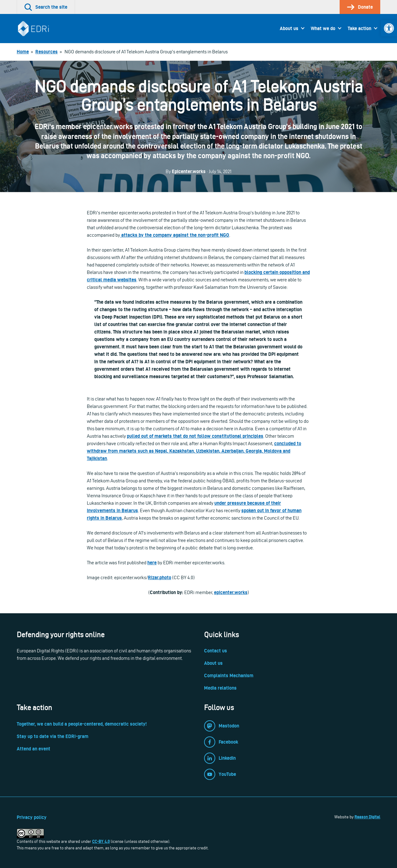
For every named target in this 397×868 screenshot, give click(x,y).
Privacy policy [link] (32, 817)
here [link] (152, 562)
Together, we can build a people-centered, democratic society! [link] (82, 724)
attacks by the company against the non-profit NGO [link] (174, 235)
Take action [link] (359, 28)
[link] (389, 28)
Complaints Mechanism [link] (228, 675)
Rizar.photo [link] (159, 577)
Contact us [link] (215, 650)
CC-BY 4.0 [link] (101, 841)
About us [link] (289, 28)
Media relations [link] (220, 688)
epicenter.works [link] (231, 592)
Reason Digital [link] (367, 816)
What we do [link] (323, 28)
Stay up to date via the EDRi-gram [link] (52, 736)
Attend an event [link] (33, 748)
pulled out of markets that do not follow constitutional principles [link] (195, 436)
